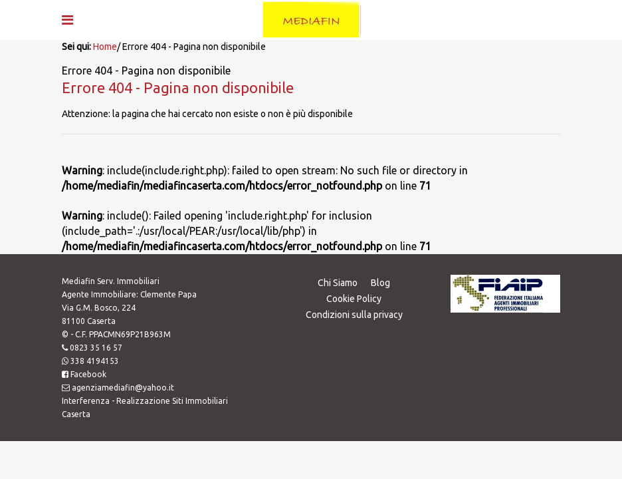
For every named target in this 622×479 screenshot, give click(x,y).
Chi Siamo (338, 282)
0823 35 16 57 (96, 347)
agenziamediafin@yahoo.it (123, 387)
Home (105, 46)
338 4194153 (94, 361)
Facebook (88, 374)
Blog (380, 282)
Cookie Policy (353, 298)
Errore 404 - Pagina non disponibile (178, 87)
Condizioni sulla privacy (354, 314)
